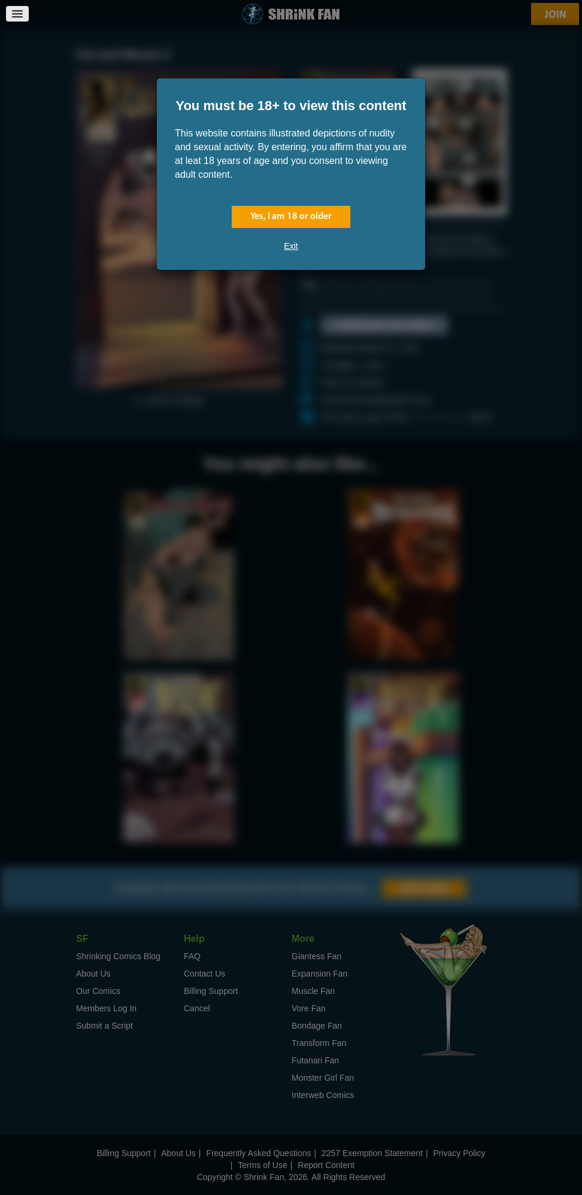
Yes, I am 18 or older (291, 216)
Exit (291, 246)
